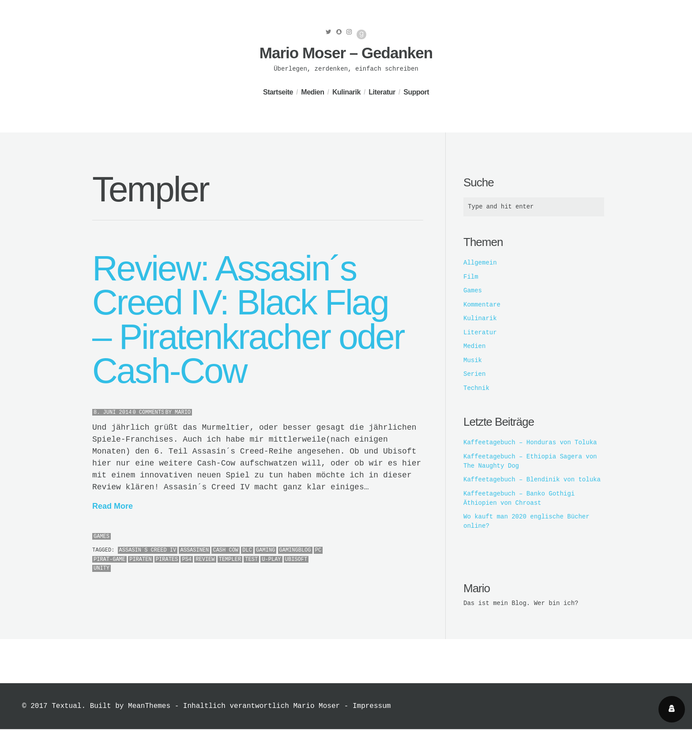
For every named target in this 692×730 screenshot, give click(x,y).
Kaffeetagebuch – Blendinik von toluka (532, 480)
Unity (101, 568)
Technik (476, 388)
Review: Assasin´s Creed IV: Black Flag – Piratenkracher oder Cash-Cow (248, 320)
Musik (472, 360)
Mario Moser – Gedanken (346, 52)
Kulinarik (346, 92)
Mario (183, 412)
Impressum (372, 707)
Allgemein (480, 263)
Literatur (382, 92)
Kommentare (481, 305)
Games (101, 536)
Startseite (278, 92)
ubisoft (296, 559)
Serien (474, 374)
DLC (247, 550)
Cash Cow (225, 550)
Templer (230, 559)
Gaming (265, 550)
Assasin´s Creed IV (148, 550)
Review (205, 559)
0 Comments (148, 412)
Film (470, 277)
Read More (112, 506)
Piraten (140, 559)
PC (318, 550)
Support (416, 92)
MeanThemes (149, 707)
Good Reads (361, 34)
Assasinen (194, 550)
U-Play (271, 559)
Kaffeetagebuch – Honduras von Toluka (530, 442)
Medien (312, 92)
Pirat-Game (109, 559)
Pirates (167, 559)
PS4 (187, 559)
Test (251, 559)
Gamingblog (295, 550)
